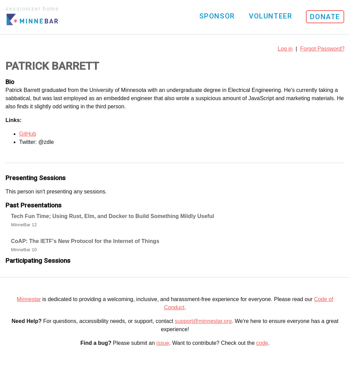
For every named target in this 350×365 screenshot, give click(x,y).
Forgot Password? (322, 49)
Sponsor (217, 16)
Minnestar (29, 299)
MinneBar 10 (24, 249)
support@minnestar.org (203, 321)
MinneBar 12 (24, 224)
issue (163, 343)
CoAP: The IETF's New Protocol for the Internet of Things (85, 241)
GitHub (27, 134)
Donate (325, 17)
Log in (285, 49)
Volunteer (270, 16)
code (262, 343)
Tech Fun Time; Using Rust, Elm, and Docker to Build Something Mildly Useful (112, 216)
